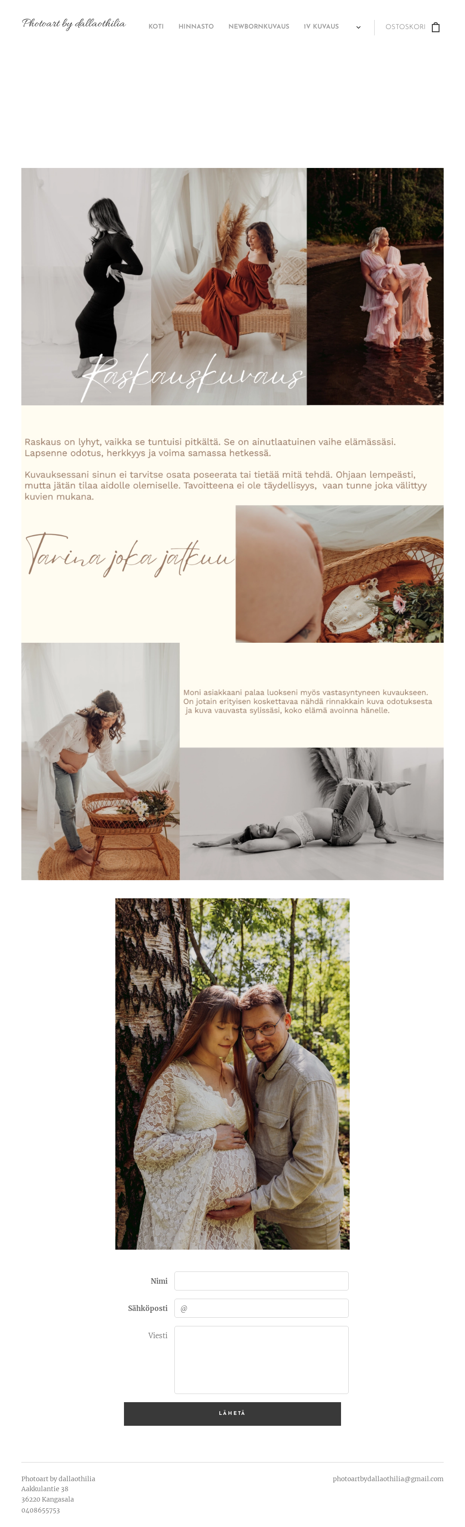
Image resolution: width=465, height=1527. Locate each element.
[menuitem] (229, 27)
